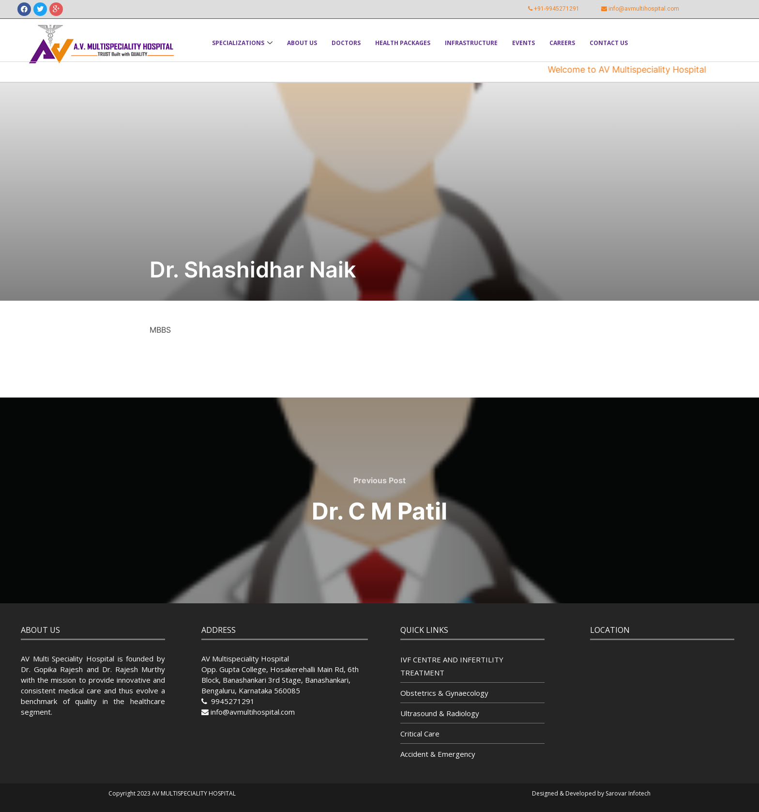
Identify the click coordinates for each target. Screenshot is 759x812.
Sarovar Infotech (628, 793)
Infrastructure (471, 43)
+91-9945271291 (556, 8)
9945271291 (232, 701)
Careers (562, 43)
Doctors (346, 43)
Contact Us (609, 43)
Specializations (242, 43)
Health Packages (402, 43)
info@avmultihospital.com (643, 8)
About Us (302, 43)
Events (523, 43)
